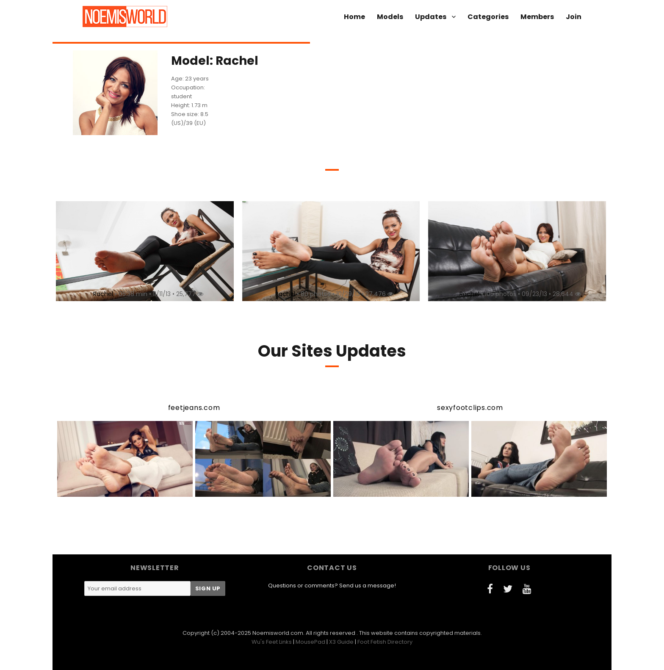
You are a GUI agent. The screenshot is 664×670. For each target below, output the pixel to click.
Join (573, 17)
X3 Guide (341, 642)
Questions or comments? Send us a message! (332, 585)
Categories (488, 17)
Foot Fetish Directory (384, 642)
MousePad (310, 642)
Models (390, 17)
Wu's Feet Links (272, 642)
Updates (430, 17)
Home (354, 17)
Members (537, 17)
